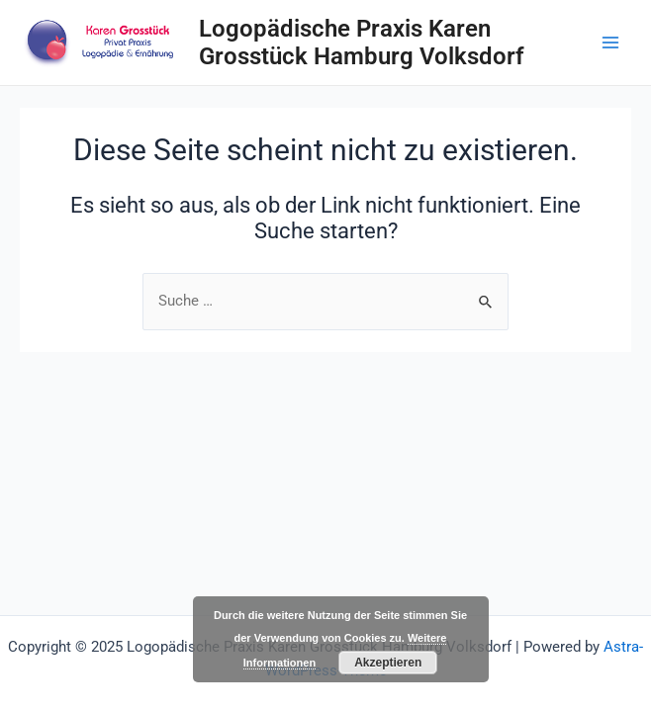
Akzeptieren (387, 662)
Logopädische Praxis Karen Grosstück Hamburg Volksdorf (361, 42)
